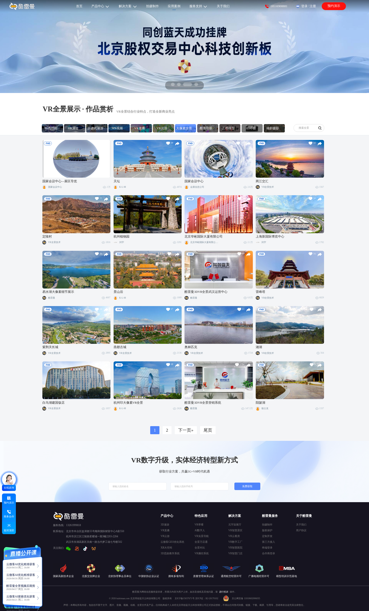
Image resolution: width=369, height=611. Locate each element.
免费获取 (247, 486)
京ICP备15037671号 (185, 598)
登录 (304, 6)
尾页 (208, 430)
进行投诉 (223, 592)
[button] (173, 84)
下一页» (185, 430)
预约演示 (333, 5)
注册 (313, 6)
